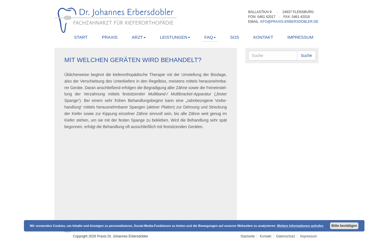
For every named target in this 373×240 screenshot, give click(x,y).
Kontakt (263, 37)
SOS (234, 37)
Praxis (110, 37)
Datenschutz (285, 236)
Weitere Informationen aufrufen (300, 225)
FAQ (210, 37)
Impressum (300, 37)
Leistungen (175, 37)
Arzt (139, 37)
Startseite (248, 236)
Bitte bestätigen (344, 226)
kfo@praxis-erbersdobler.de (289, 22)
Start (81, 37)
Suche (306, 55)
